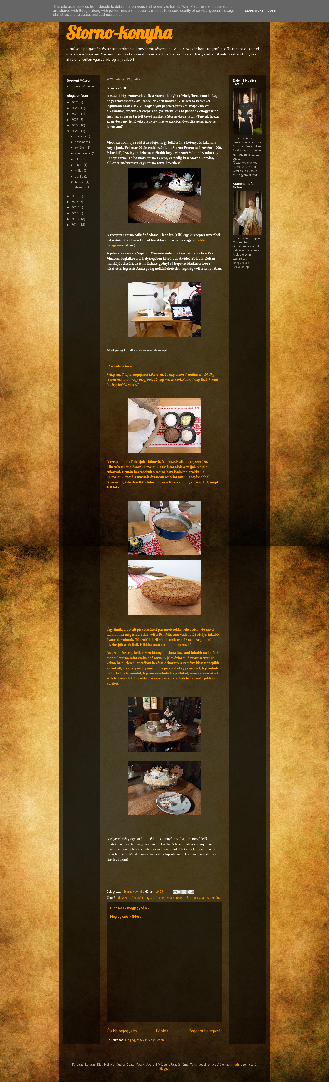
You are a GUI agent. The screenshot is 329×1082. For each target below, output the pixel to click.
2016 (75, 213)
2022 (75, 125)
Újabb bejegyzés (122, 1031)
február (80, 182)
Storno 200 (82, 187)
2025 (75, 108)
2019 (75, 196)
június (79, 165)
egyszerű (151, 898)
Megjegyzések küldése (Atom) (145, 1040)
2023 (75, 120)
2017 (75, 207)
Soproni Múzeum (82, 86)
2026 (75, 102)
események (166, 898)
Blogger (164, 1069)
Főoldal (162, 1031)
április (79, 176)
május (79, 170)
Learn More (254, 10)
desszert (124, 898)
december (82, 136)
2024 (75, 114)
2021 (75, 131)
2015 (75, 219)
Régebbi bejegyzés (205, 1031)
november (82, 142)
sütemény (213, 898)
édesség (137, 898)
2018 (75, 202)
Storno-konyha (119, 32)
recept (180, 898)
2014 (75, 225)
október (81, 148)
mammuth (232, 1064)
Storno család (196, 898)
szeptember (83, 153)
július (79, 159)
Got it (272, 10)
